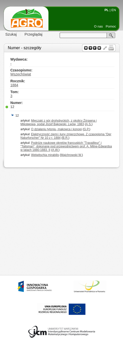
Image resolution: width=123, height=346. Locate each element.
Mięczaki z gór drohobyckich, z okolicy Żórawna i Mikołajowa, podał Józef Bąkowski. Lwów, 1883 (58, 122)
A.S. (89, 124)
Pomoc (111, 26)
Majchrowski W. (71, 155)
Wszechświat (20, 74)
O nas (98, 26)
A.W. (55, 150)
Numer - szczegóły (24, 48)
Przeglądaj (33, 34)
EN (113, 10)
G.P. (86, 129)
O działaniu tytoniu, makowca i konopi (56, 129)
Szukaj (11, 34)
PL (107, 10)
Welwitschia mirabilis (45, 155)
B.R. (65, 138)
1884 (14, 85)
